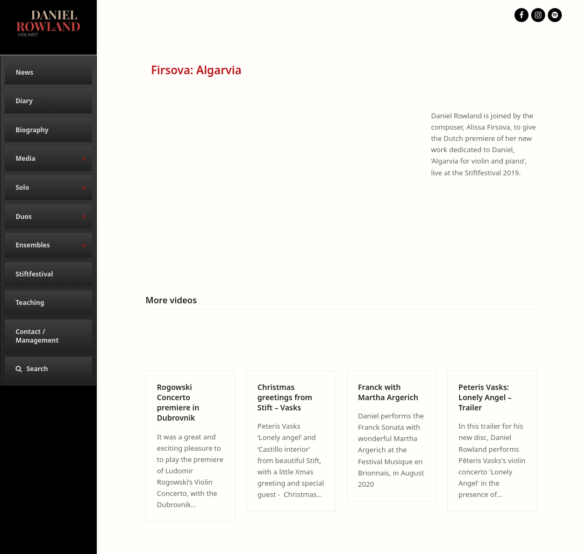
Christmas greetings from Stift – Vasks (285, 397)
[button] (48, 369)
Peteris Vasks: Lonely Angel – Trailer (485, 397)
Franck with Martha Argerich (388, 392)
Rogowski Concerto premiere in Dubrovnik (178, 402)
